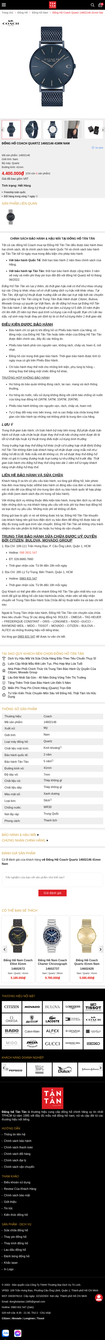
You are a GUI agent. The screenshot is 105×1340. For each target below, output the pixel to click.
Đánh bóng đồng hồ (16, 1256)
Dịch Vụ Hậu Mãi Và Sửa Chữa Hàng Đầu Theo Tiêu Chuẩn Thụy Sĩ (49, 658)
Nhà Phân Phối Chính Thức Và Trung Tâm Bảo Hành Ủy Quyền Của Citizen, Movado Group (49, 670)
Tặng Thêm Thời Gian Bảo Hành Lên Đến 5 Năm (36, 683)
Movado (17, 1318)
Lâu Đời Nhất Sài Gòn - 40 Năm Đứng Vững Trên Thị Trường (44, 677)
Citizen (6, 1318)
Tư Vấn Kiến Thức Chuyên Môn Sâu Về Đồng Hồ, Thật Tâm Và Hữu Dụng (49, 695)
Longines (29, 1318)
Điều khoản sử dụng (17, 1182)
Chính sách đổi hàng (17, 1153)
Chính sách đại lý (15, 1160)
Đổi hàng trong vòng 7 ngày (21, 196)
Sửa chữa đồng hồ (16, 1230)
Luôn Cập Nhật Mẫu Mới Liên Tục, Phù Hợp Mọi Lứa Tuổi (42, 663)
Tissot (40, 1318)
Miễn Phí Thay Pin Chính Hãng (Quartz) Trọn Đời (36, 688)
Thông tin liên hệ (14, 1134)
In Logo (8, 1269)
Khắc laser (11, 1262)
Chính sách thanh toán (18, 1147)
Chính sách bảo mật (17, 1195)
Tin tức (8, 1208)
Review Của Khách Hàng (20, 1188)
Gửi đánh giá (52, 893)
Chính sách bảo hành (17, 1140)
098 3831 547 (28, 552)
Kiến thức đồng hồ (16, 1214)
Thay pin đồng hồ (15, 1236)
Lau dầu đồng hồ (15, 1249)
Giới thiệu (10, 1201)
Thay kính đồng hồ (16, 1243)
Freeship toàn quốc (15, 192)
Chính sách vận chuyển (19, 1166)
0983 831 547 (18, 1307)
